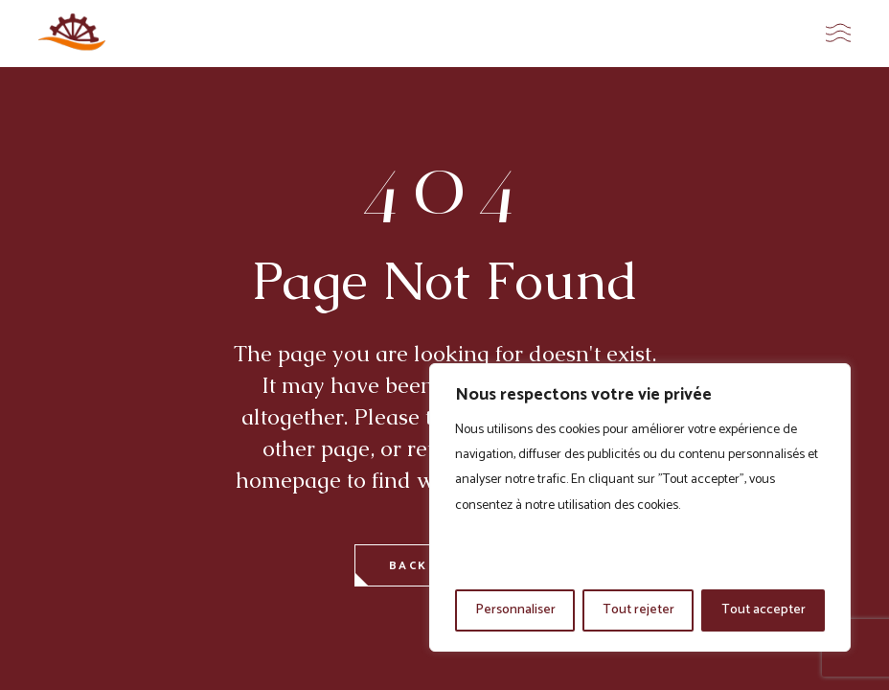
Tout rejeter (638, 610)
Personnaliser (515, 610)
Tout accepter (763, 610)
